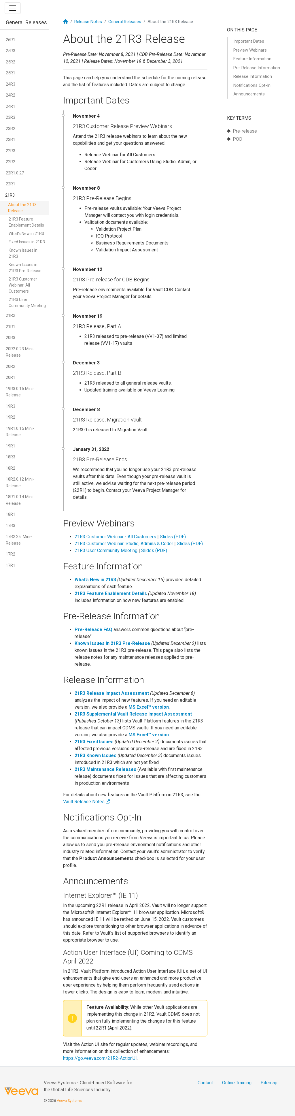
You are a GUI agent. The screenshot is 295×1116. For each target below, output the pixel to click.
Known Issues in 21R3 (23, 253)
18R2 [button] (10, 468)
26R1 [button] (10, 39)
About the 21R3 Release (22, 207)
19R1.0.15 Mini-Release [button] (20, 432)
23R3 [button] (10, 117)
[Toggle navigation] (13, 8)
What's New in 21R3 (26, 233)
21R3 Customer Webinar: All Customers (23, 285)
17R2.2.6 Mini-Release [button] (19, 540)
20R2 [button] (10, 366)
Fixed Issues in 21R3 (27, 242)
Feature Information (252, 58)
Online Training (236, 1082)
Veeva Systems (69, 1100)
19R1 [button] (10, 446)
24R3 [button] (10, 84)
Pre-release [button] (245, 131)
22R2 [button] (10, 161)
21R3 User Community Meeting (27, 302)
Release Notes (88, 21)
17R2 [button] (10, 554)
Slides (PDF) (173, 536)
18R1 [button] (10, 514)
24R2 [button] (10, 95)
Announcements (249, 94)
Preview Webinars (250, 50)
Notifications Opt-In (252, 85)
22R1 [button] (10, 184)
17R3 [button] (10, 525)
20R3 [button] (10, 337)
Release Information (252, 76)
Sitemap (269, 1082)
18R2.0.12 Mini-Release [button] (20, 482)
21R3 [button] (10, 195)
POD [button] (237, 139)
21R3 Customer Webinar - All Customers (115, 536)
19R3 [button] (10, 406)
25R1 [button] (10, 73)
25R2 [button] (10, 62)
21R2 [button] (10, 315)
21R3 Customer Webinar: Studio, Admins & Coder (124, 543)
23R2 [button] (10, 128)
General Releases (124, 21)
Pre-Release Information (256, 67)
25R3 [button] (10, 50)
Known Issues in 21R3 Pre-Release (25, 267)
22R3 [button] (10, 150)
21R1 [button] (10, 326)
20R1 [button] (10, 377)
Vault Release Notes (86, 801)
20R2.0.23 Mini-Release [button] (20, 352)
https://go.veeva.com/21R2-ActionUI (100, 1058)
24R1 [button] (10, 106)
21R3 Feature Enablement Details (26, 222)
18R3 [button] (10, 457)
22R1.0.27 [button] (15, 173)
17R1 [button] (10, 565)
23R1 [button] (10, 139)
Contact (205, 1082)
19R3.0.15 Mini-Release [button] (20, 392)
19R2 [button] (10, 417)
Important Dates (248, 41)
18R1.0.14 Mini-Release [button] (20, 500)
